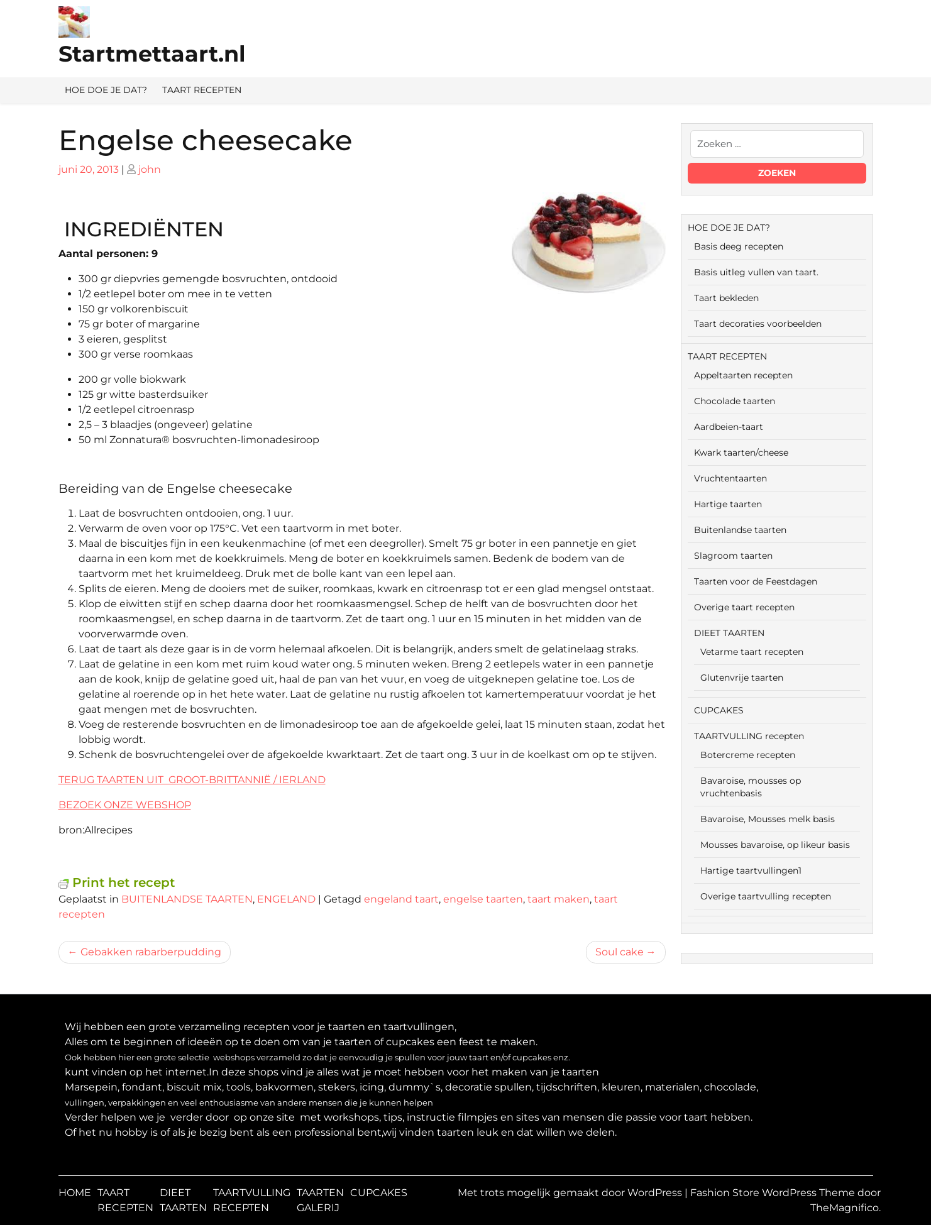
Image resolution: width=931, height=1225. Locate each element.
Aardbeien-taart (728, 426)
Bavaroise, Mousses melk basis (767, 819)
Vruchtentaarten (730, 478)
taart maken (558, 899)
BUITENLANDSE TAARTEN (187, 899)
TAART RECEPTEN (201, 90)
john (149, 169)
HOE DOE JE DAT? (106, 90)
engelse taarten (483, 899)
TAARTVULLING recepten (749, 736)
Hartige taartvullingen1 (751, 870)
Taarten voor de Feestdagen (755, 581)
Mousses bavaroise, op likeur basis (775, 844)
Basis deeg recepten (738, 246)
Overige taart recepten (744, 607)
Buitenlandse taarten (740, 530)
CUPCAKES (719, 710)
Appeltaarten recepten (743, 375)
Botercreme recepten (747, 755)
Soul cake (619, 952)
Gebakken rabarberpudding (150, 952)
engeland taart (401, 899)
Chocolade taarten (734, 401)
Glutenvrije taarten (741, 677)
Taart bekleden (726, 298)
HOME (74, 1193)
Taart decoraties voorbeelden (758, 323)
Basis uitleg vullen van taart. (756, 272)
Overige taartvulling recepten (765, 896)
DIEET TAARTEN (729, 633)
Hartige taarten (728, 504)
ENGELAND (286, 899)
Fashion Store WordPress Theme (773, 1193)
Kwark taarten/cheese (741, 452)
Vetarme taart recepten (751, 651)
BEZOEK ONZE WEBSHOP (124, 805)
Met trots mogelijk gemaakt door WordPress (571, 1193)
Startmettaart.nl (152, 53)
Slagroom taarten (733, 555)
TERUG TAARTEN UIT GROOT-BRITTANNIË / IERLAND (192, 780)
